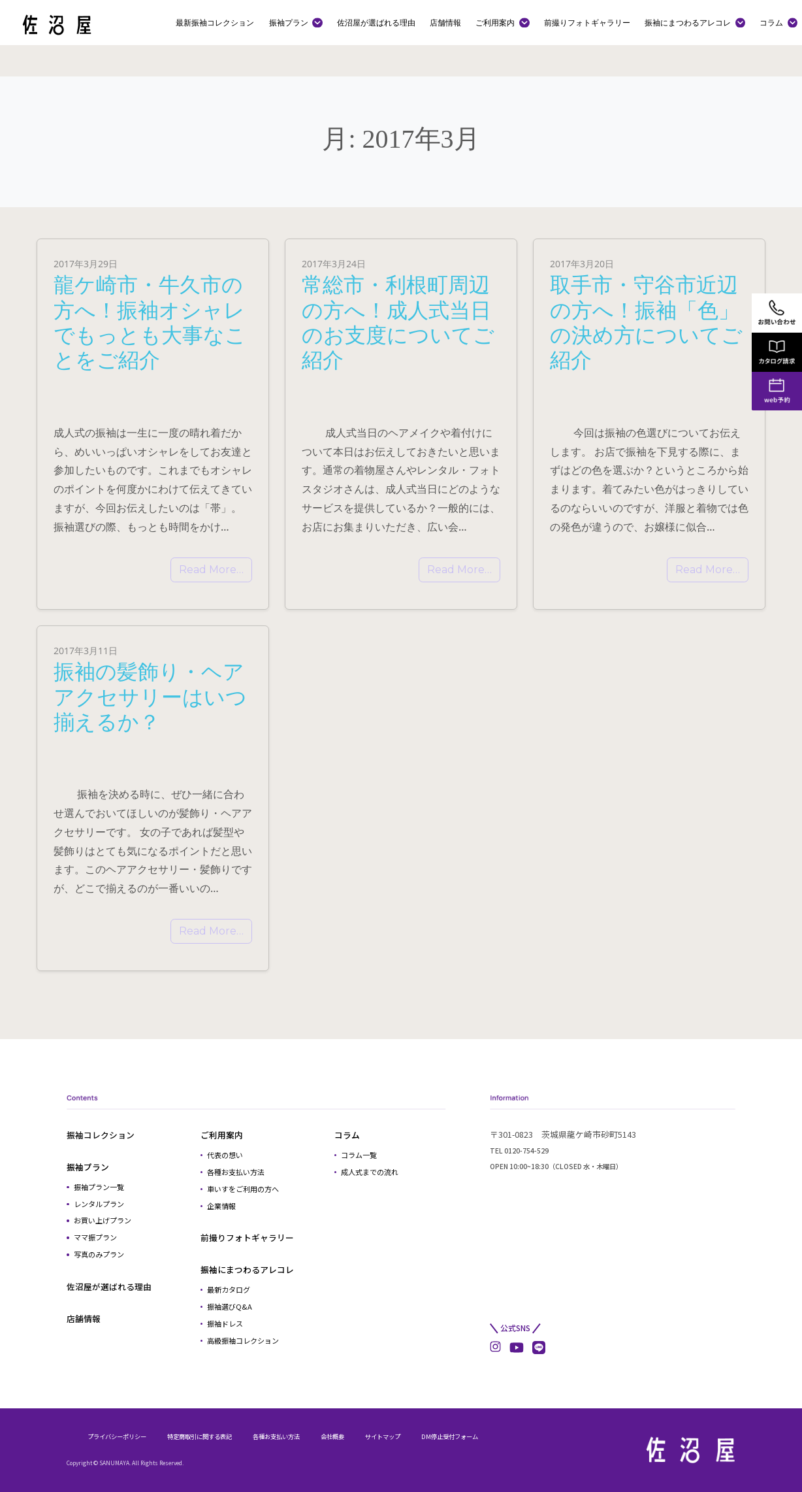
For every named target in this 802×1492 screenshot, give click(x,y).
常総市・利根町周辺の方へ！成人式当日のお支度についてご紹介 (398, 321)
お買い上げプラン (102, 1220)
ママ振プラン (95, 1237)
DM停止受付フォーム (449, 1436)
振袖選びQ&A (229, 1306)
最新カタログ (228, 1289)
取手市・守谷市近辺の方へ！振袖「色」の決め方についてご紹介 (646, 321)
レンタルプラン (99, 1204)
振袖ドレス (225, 1323)
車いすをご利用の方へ (243, 1189)
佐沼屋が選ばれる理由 (376, 22)
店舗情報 (445, 22)
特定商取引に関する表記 (199, 1436)
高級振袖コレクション (243, 1340)
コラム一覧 (359, 1155)
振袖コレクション (101, 1135)
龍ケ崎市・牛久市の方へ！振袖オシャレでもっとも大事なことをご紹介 (150, 321)
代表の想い (225, 1155)
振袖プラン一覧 (99, 1187)
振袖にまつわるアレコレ (688, 22)
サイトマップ (382, 1436)
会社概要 (332, 1436)
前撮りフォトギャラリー (587, 22)
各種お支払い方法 (236, 1172)
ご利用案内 (495, 22)
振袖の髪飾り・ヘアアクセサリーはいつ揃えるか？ (150, 696)
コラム (771, 22)
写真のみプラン (99, 1254)
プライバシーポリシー (117, 1436)
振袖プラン (288, 22)
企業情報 (221, 1206)
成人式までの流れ (369, 1172)
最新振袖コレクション (215, 22)
